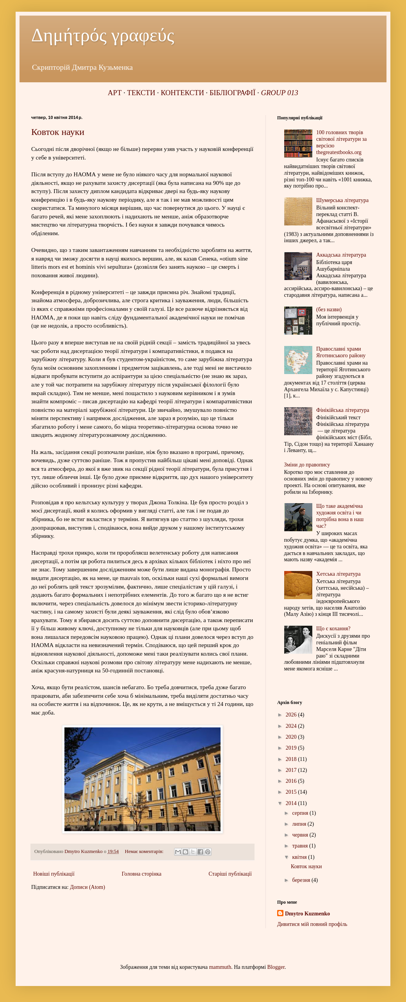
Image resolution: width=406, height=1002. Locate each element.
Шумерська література (342, 200)
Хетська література (338, 574)
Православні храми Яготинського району (340, 352)
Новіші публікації (54, 874)
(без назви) (329, 309)
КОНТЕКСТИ (182, 93)
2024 (292, 726)
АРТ (114, 93)
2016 (292, 781)
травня (300, 846)
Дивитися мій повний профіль (312, 924)
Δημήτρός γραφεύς (102, 35)
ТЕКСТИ (141, 93)
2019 (292, 748)
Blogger (276, 967)
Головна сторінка (142, 874)
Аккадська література (341, 255)
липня (299, 824)
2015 (292, 792)
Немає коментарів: (145, 851)
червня (300, 835)
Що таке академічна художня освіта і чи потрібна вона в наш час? (339, 515)
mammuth (220, 967)
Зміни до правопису (307, 465)
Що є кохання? (333, 628)
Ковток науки (57, 132)
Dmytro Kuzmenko (307, 914)
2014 (292, 803)
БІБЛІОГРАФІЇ (233, 93)
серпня (301, 813)
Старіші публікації (230, 874)
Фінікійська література (342, 410)
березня (302, 880)
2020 (292, 737)
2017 (292, 770)
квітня (300, 857)
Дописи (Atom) (87, 887)
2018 (292, 759)
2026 (292, 715)
